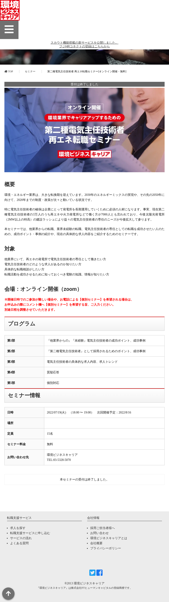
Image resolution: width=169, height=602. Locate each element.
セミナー (30, 71)
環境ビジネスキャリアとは (108, 538)
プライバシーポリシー (105, 548)
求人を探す (18, 528)
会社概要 (96, 543)
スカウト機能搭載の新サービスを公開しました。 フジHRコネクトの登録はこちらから (84, 46)
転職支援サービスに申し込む (30, 533)
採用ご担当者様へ (102, 528)
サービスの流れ (21, 538)
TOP (8, 71)
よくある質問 (19, 543)
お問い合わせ (99, 533)
